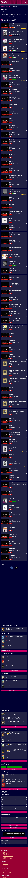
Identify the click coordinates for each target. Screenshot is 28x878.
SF (1, 819)
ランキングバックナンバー (8, 872)
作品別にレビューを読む (8, 858)
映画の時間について (13, 837)
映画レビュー (13, 761)
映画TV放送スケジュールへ (14, 789)
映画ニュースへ (14, 726)
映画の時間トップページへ (6, 843)
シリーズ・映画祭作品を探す (13, 769)
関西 (2, 799)
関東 (15, 797)
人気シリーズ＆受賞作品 (8, 856)
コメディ (2, 822)
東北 (15, 801)
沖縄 (15, 808)
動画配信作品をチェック (13, 690)
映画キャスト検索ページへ (6, 840)
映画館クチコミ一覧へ (13, 825)
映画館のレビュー (6, 865)
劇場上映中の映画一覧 (13, 670)
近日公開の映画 (6, 854)
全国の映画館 (5, 864)
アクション (3, 817)
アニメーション (17, 817)
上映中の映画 (5, 852)
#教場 (14, 767)
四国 (15, 806)
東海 (15, 799)
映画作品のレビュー (7, 857)
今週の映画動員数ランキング (6, 650)
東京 (2, 797)
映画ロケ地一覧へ (13, 827)
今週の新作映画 (6, 853)
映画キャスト (9, 6)
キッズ (16, 819)
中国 (2, 806)
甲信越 (2, 804)
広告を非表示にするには (22, 606)
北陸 (15, 804)
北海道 (2, 801)
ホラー (16, 822)
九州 (2, 808)
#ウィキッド (9, 767)
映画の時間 (3, 6)
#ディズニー (19, 767)
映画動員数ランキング (7, 870)
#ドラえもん (3, 767)
